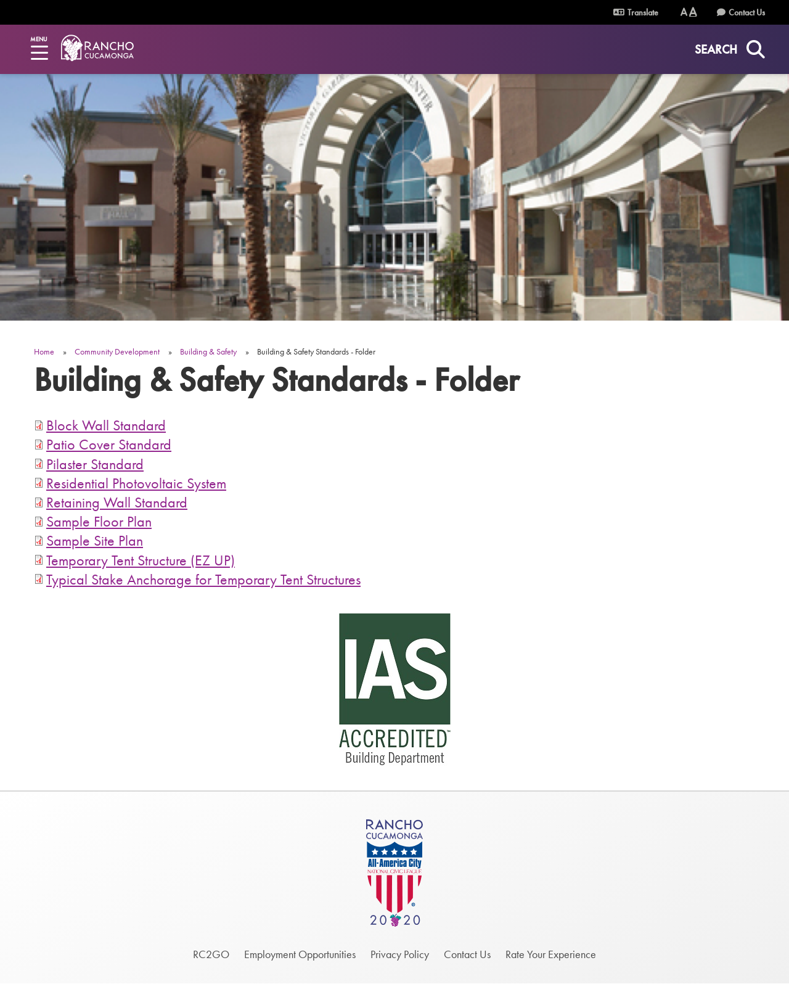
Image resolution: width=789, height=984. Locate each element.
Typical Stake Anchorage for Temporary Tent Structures (203, 579)
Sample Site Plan (94, 540)
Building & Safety (208, 351)
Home (44, 351)
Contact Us (747, 12)
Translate (635, 12)
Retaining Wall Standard (116, 502)
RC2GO (211, 954)
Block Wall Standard (106, 425)
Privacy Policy (399, 954)
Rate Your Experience (550, 954)
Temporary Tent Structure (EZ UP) (140, 560)
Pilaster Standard (95, 464)
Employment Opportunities (300, 954)
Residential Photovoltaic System (136, 483)
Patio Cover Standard (108, 444)
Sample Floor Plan (99, 521)
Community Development (117, 351)
